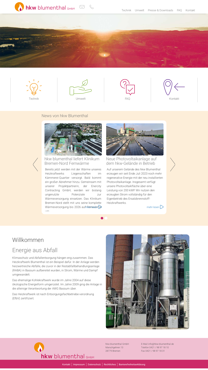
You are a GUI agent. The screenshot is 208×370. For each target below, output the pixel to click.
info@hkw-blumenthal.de (161, 343)
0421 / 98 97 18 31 (155, 350)
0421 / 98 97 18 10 (159, 347)
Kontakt (174, 98)
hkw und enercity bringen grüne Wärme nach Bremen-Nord (106, 217)
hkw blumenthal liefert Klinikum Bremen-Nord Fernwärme (71, 161)
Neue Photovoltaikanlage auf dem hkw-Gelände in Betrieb (131, 161)
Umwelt (81, 98)
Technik (34, 98)
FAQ (127, 98)
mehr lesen (93, 207)
